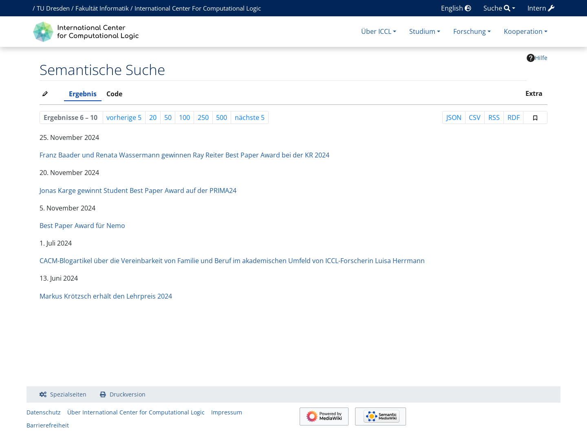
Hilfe (537, 58)
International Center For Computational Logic (198, 8)
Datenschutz (43, 412)
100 (184, 117)
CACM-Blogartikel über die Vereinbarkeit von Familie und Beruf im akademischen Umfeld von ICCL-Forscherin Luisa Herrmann (232, 260)
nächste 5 (250, 117)
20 (153, 117)
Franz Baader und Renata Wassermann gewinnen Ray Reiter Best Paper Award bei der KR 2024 (184, 155)
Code (114, 93)
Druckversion (128, 394)
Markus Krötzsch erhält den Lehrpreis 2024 (106, 296)
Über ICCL (376, 31)
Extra (534, 93)
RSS (494, 117)
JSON (453, 117)
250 (203, 117)
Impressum (226, 412)
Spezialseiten (68, 394)
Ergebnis (83, 93)
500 (221, 117)
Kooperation (523, 31)
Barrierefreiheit (47, 425)
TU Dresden (53, 8)
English (456, 8)
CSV (475, 117)
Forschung (469, 31)
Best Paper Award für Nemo (82, 225)
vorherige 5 (123, 117)
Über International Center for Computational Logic (136, 412)
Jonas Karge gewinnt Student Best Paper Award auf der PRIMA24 (138, 190)
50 (168, 117)
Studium (422, 31)
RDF (514, 117)
